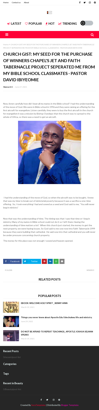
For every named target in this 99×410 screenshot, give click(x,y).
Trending (67, 23)
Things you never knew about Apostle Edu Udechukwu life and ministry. (56, 317)
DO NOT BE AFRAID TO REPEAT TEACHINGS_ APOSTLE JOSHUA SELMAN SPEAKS (57, 333)
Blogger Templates (70, 405)
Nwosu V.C (8, 87)
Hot (50, 23)
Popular (33, 23)
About (26, 2)
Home (6, 2)
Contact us (16, 2)
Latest (14, 23)
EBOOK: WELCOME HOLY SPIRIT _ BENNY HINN (44, 303)
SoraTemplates (38, 405)
